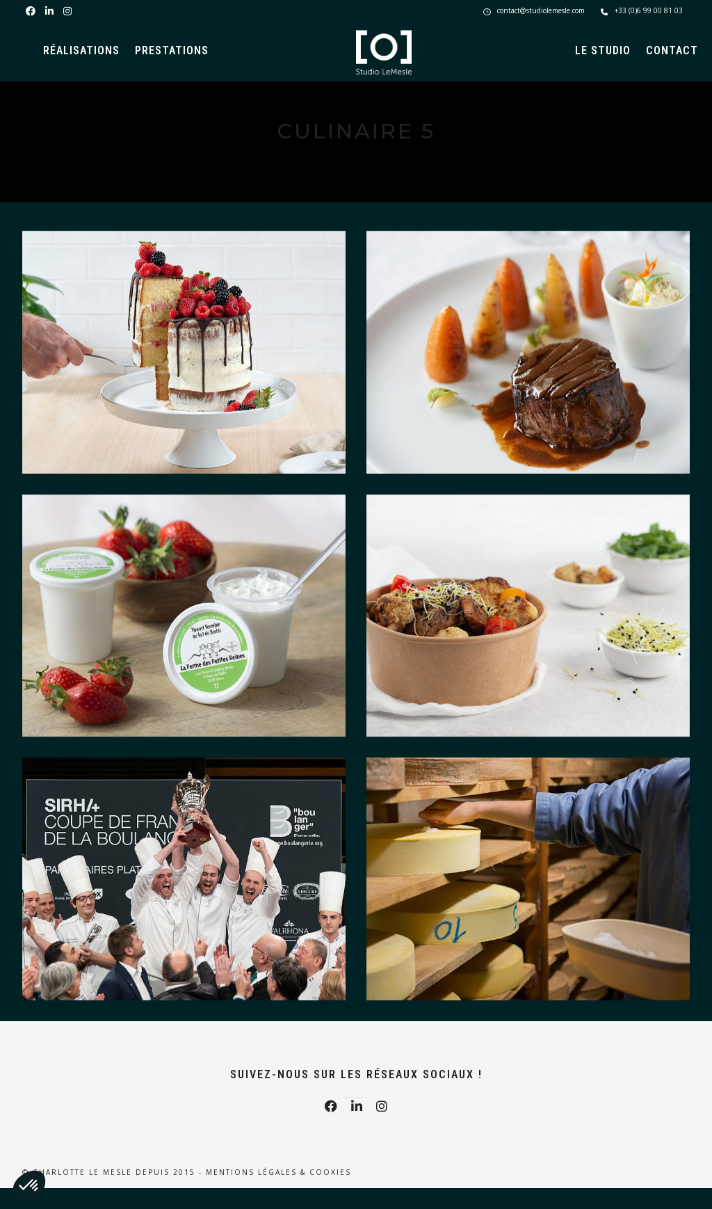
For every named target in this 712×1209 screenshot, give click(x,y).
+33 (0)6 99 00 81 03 (642, 10)
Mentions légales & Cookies (278, 1172)
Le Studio (603, 50)
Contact (672, 50)
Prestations (172, 50)
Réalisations (81, 50)
